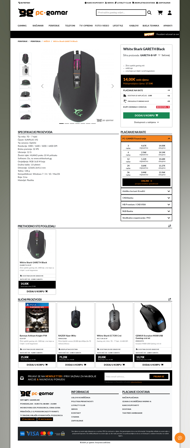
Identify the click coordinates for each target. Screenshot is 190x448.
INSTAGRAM (45, 419)
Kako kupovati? (130, 405)
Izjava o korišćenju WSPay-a (136, 401)
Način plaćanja (130, 397)
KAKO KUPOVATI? (94, 3)
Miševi (47, 41)
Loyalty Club (78, 405)
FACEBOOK (28, 419)
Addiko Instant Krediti (133, 191)
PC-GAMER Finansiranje (134, 138)
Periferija (36, 41)
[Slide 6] (93, 123)
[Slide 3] (25, 94)
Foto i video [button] (102, 25)
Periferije (22, 41)
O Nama (75, 417)
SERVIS (109, 3)
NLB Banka (127, 211)
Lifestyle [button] (118, 25)
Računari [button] (38, 25)
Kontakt (76, 413)
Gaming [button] (22, 25)
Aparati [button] (167, 25)
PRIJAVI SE (158, 376)
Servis (74, 409)
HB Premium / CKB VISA (134, 204)
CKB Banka (127, 198)
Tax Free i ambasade (132, 413)
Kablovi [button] (133, 25)
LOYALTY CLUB (123, 3)
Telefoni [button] (70, 25)
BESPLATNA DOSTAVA (143, 3)
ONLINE (146, 182)
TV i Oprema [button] (86, 25)
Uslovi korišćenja (80, 397)
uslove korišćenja (136, 382)
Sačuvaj (164, 55)
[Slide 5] (25, 118)
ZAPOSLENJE (163, 3)
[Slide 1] (25, 58)
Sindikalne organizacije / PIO (136, 218)
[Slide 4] (25, 106)
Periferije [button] (54, 25)
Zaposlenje (77, 421)
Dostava (126, 409)
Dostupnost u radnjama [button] (146, 122)
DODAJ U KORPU (146, 115)
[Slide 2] (25, 82)
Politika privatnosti (82, 401)
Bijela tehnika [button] (151, 25)
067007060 (24, 3)
